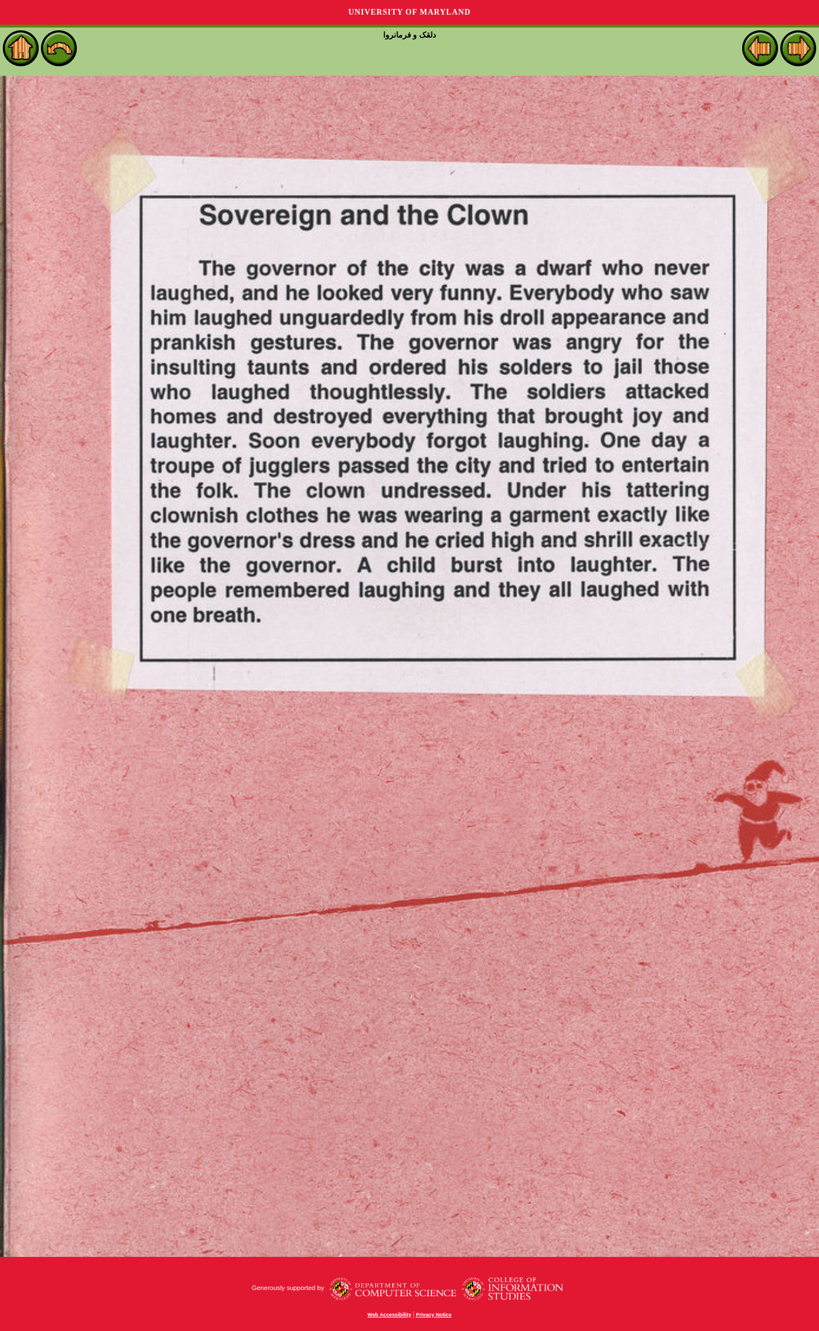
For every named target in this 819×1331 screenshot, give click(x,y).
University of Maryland (409, 12)
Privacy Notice (434, 1315)
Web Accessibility (389, 1315)
